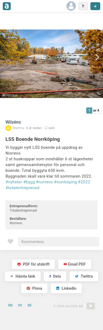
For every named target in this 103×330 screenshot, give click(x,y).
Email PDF (75, 264)
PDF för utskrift (33, 264)
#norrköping (65, 182)
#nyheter (13, 182)
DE (29, 305)
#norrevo (44, 182)
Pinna (34, 288)
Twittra (84, 276)
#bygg (29, 182)
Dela (55, 276)
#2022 (84, 182)
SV (20, 305)
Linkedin (66, 288)
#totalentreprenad (22, 187)
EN (10, 305)
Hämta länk (22, 276)
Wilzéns (13, 122)
